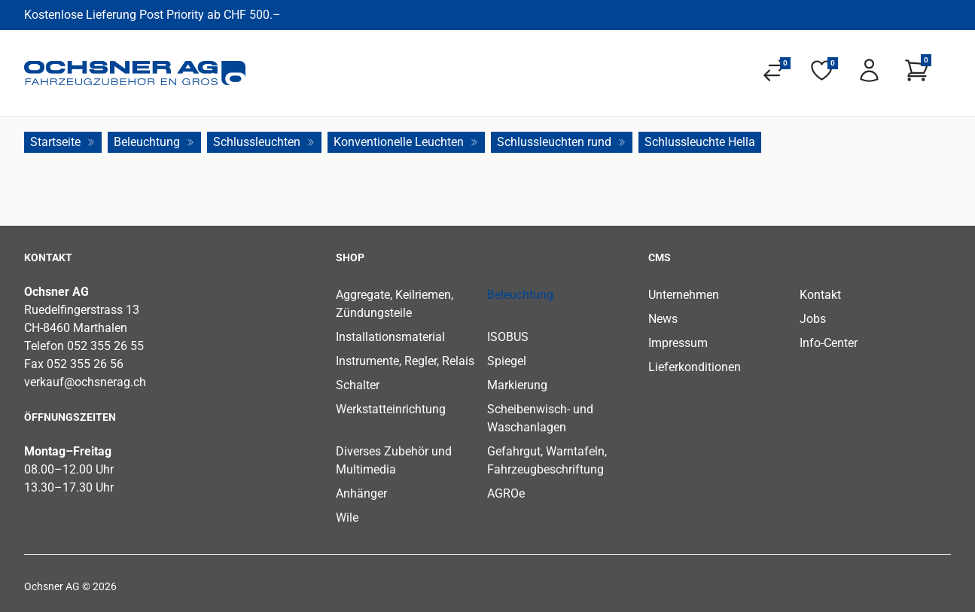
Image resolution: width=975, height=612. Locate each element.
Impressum (678, 343)
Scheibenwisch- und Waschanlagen (540, 418)
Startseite (63, 142)
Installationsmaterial (390, 337)
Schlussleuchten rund (561, 142)
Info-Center (829, 343)
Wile (347, 517)
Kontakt (820, 295)
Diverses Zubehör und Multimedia (394, 460)
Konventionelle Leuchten (406, 142)
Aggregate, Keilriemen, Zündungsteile (394, 304)
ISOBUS (508, 337)
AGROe (506, 493)
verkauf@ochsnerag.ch (85, 382)
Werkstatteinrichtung (391, 409)
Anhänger (361, 493)
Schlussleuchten (264, 142)
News (663, 319)
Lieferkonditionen (694, 367)
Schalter (357, 385)
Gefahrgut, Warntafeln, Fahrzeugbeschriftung (547, 460)
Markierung (517, 385)
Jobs (813, 319)
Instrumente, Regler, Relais (405, 361)
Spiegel (506, 361)
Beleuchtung (154, 142)
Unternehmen (683, 295)
